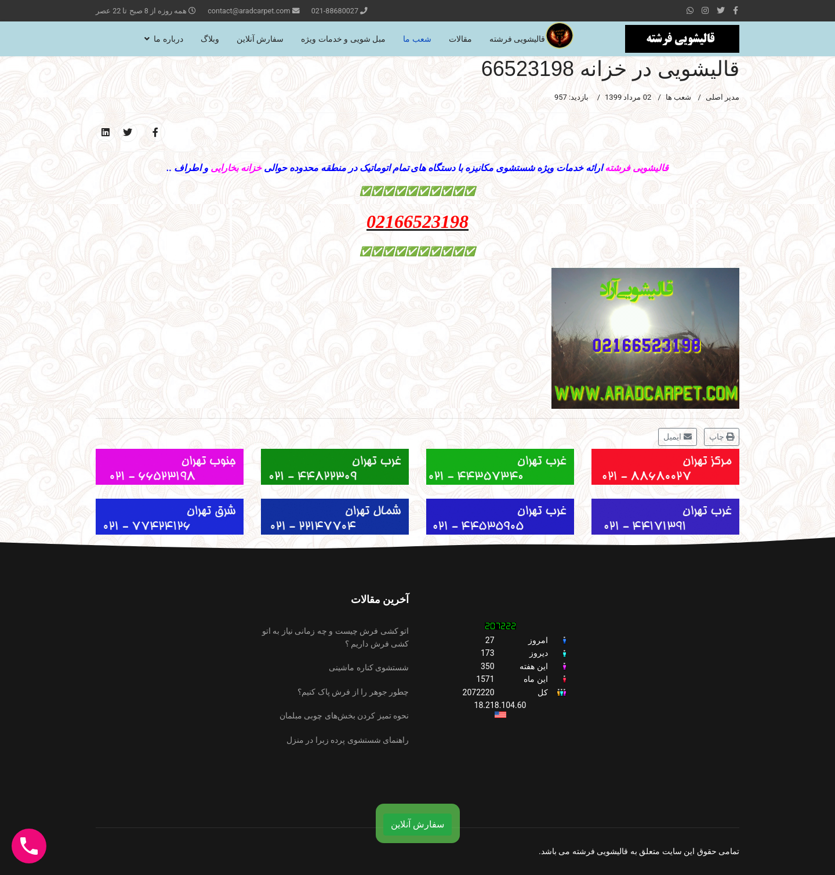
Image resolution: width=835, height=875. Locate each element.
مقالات (460, 38)
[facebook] (735, 10)
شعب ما (417, 38)
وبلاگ (210, 38)
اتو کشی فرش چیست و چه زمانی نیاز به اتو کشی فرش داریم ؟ (335, 637)
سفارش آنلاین (260, 38)
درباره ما (168, 38)
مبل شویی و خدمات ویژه (343, 38)
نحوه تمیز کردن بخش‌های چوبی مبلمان (344, 715)
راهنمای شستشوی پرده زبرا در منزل (347, 740)
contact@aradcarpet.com (249, 10)
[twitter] (721, 10)
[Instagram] (705, 10)
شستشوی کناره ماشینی (369, 667)
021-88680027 (334, 10)
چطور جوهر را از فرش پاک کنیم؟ (353, 691)
